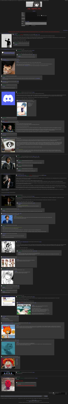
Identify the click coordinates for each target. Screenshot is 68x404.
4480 (33, 303)
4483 (16, 340)
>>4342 (16, 45)
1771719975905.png (6, 258)
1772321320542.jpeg (6, 270)
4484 (17, 357)
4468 (31, 297)
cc (16, 0)
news (25, 0)
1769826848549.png (6, 241)
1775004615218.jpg (6, 155)
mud (37, 0)
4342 (33, 35)
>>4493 (17, 260)
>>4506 (15, 216)
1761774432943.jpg (6, 34)
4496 (16, 286)
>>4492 (19, 253)
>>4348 (39, 35)
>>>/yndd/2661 (37, 79)
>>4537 (29, 103)
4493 (31, 251)
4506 (16, 209)
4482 (27, 323)
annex (32, 0)
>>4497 (18, 286)
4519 (32, 169)
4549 (16, 76)
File (25, 22)
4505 (32, 203)
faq (28, 0)
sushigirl (44, 0)
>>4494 (34, 251)
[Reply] (36, 35)
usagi (39, 0)
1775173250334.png (6, 91)
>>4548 (33, 55)
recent (30, 0)
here (8, 193)
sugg (19, 0)
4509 (16, 234)
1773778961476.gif (6, 215)
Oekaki (28, 22)
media (10, 0)
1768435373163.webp (6, 377)
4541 (16, 118)
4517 (32, 161)
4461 (38, 242)
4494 (16, 257)
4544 (16, 134)
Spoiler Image (44, 15)
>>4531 (17, 149)
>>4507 (3, 227)
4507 (16, 214)
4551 (16, 85)
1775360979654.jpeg (22, 102)
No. (31, 35)
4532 (31, 51)
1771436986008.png (6, 296)
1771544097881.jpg (22, 304)
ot (15, 0)
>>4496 (3, 292)
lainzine (47, 0)
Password (57, 393)
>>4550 (3, 87)
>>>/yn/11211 (26, 66)
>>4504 (19, 205)
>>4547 (17, 62)
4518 (32, 165)
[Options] (66, 0)
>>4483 (29, 323)
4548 (16, 59)
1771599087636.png (6, 358)
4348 (28, 43)
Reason (54, 394)
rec (22, 0)
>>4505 (3, 211)
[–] (0, 34)
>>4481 (35, 303)
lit (8, 0)
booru (42, 0)
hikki (21, 0)
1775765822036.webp (6, 139)
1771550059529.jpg (6, 324)
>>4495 (36, 251)
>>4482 (17, 343)
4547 (31, 55)
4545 (16, 138)
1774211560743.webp (6, 174)
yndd (2, 0)
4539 (32, 101)
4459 (35, 383)
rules (26, 0)
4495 (16, 269)
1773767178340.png (6, 195)
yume (5, 0)
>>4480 (3, 318)
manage (35, 0)
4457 (34, 378)
